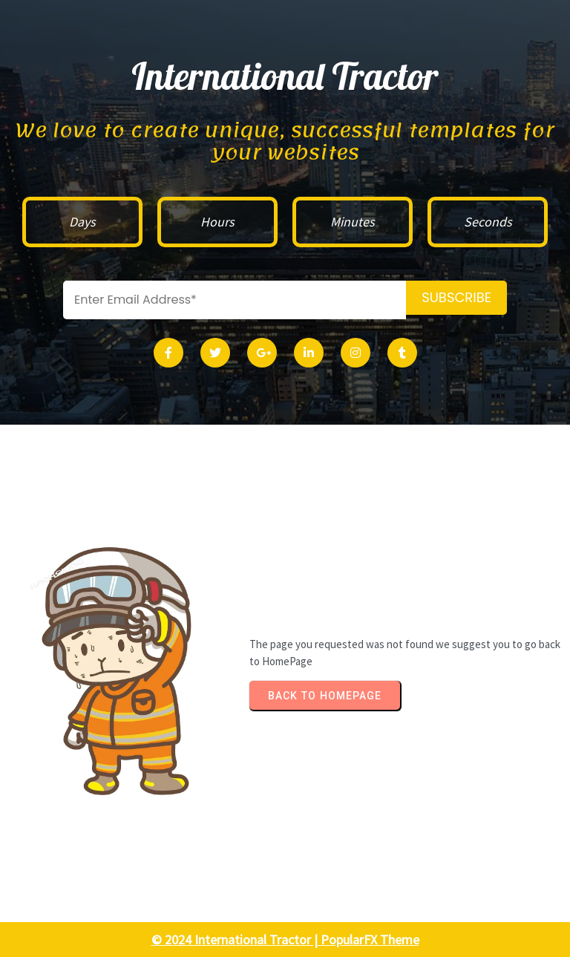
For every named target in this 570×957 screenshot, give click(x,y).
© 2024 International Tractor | (236, 939)
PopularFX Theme (370, 939)
